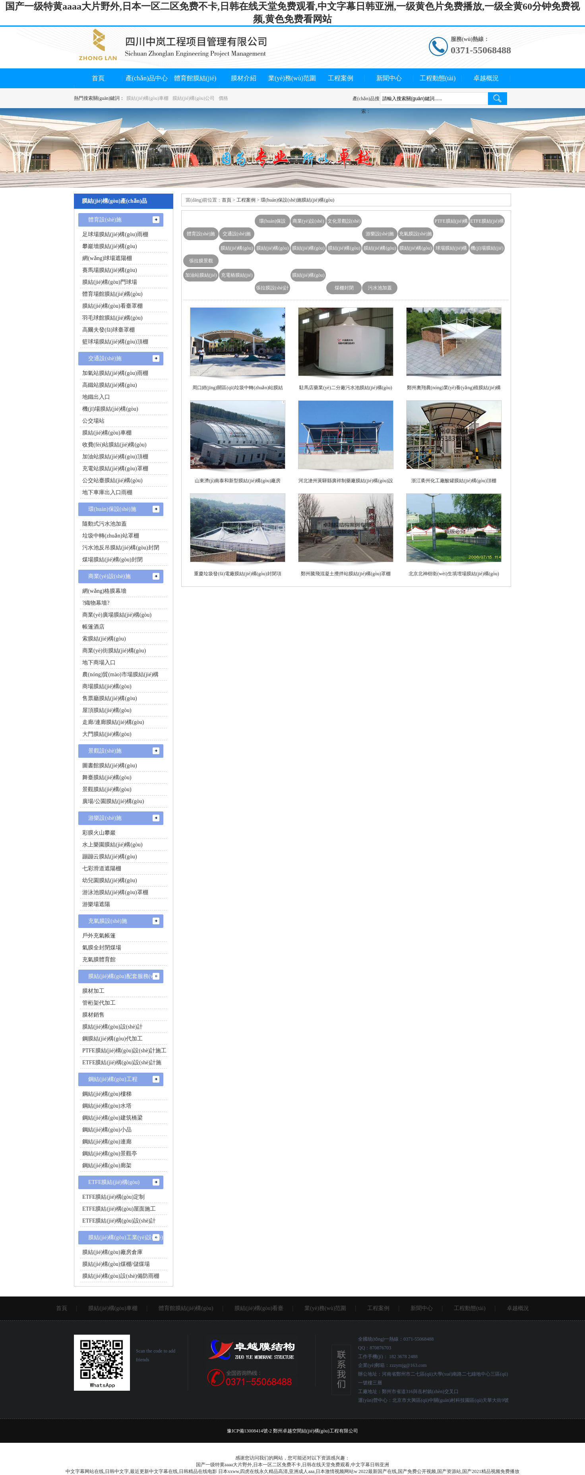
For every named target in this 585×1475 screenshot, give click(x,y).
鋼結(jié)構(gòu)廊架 (107, 1165)
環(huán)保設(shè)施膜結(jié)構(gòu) (297, 200)
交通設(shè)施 (237, 234)
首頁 (98, 78)
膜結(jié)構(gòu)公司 (193, 98)
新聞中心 (389, 78)
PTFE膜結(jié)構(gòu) (451, 222)
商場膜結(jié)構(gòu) (107, 686)
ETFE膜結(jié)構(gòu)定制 (113, 1197)
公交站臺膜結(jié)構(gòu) (112, 480)
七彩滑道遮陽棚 (101, 868)
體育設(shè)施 (201, 234)
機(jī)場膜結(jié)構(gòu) (487, 249)
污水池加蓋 (380, 288)
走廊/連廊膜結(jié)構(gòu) (113, 722)
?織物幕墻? (95, 603)
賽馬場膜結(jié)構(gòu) (109, 270)
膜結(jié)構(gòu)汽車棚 (415, 249)
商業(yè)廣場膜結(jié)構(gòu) (116, 615)
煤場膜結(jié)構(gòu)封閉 (112, 560)
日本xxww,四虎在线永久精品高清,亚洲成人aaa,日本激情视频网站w (287, 1471)
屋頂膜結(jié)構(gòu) (107, 710)
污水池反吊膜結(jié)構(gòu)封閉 (120, 548)
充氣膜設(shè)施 (415, 234)
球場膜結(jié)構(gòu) (451, 249)
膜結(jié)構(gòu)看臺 (237, 249)
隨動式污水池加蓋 (104, 524)
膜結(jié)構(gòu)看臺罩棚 (112, 306)
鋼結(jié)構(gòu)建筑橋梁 (112, 1118)
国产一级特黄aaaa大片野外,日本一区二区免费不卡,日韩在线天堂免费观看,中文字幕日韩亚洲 (292, 1464)
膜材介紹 (243, 78)
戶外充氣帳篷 (99, 936)
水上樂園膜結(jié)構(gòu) (112, 845)
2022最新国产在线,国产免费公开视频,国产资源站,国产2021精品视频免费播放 (438, 1471)
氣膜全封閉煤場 (101, 948)
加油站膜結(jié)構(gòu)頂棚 (115, 457)
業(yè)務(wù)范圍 (292, 78)
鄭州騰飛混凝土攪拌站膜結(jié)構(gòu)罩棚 (346, 573)
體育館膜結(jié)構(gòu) (186, 1308)
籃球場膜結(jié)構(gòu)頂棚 (115, 342)
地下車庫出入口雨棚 (107, 492)
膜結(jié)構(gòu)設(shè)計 (112, 1027)
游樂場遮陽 (96, 904)
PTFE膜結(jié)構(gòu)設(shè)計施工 (124, 1051)
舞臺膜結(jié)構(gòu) (107, 777)
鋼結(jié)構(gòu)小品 (107, 1130)
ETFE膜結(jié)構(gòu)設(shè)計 (119, 1221)
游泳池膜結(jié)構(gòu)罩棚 (115, 892)
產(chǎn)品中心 (147, 78)
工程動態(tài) (438, 78)
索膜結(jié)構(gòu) (104, 639)
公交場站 (93, 421)
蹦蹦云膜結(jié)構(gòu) (109, 857)
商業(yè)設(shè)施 (308, 222)
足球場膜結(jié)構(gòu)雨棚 (115, 234)
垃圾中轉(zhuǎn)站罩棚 (110, 536)
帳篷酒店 (93, 627)
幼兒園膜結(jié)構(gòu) (109, 880)
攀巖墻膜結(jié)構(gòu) (109, 246)
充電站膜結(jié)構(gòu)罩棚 (115, 469)
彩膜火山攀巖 (99, 833)
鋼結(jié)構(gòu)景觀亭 (109, 1154)
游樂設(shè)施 (380, 234)
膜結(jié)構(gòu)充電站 (380, 249)
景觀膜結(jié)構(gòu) (107, 789)
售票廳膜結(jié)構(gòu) (109, 698)
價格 (223, 98)
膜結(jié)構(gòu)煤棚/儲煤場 (116, 1264)
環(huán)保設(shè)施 (272, 222)
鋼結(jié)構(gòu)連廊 (107, 1142)
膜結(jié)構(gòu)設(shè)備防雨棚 (120, 1276)
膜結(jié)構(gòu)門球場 (109, 282)
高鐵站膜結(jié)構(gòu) (109, 385)
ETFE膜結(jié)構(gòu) (487, 222)
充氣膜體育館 (99, 960)
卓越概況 (486, 78)
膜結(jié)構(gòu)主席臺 (272, 249)
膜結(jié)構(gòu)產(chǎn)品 (114, 201)
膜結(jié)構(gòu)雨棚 (344, 249)
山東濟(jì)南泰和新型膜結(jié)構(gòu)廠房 (238, 480)
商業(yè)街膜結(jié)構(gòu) (114, 651)
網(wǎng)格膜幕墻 (104, 591)
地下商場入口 (99, 663)
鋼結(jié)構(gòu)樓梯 (107, 1094)
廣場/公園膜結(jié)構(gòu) (113, 801)
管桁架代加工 (99, 1003)
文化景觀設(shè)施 (344, 222)
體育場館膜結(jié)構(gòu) (112, 294)
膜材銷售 (93, 1015)
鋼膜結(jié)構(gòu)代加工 (112, 1039)
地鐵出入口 (96, 397)
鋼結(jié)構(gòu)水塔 (107, 1106)
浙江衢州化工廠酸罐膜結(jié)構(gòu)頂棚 (453, 480)
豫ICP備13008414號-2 (249, 1431)
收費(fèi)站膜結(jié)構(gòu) (114, 445)
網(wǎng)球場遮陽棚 (107, 258)
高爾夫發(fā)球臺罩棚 (108, 330)
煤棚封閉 (344, 288)
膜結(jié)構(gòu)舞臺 (308, 249)
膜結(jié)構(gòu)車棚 (147, 98)
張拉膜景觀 (201, 261)
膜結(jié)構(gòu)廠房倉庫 (112, 1252)
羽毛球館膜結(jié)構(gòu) (112, 318)
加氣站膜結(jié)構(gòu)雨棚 (115, 373)
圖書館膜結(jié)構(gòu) (109, 766)
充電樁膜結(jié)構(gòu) (237, 276)
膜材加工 (93, 991)
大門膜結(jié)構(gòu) (107, 734)
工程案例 (340, 78)
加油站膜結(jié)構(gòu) (201, 276)
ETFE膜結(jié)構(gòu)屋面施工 (119, 1209)
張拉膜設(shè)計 (272, 288)
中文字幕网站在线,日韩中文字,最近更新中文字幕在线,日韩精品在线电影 (141, 1471)
